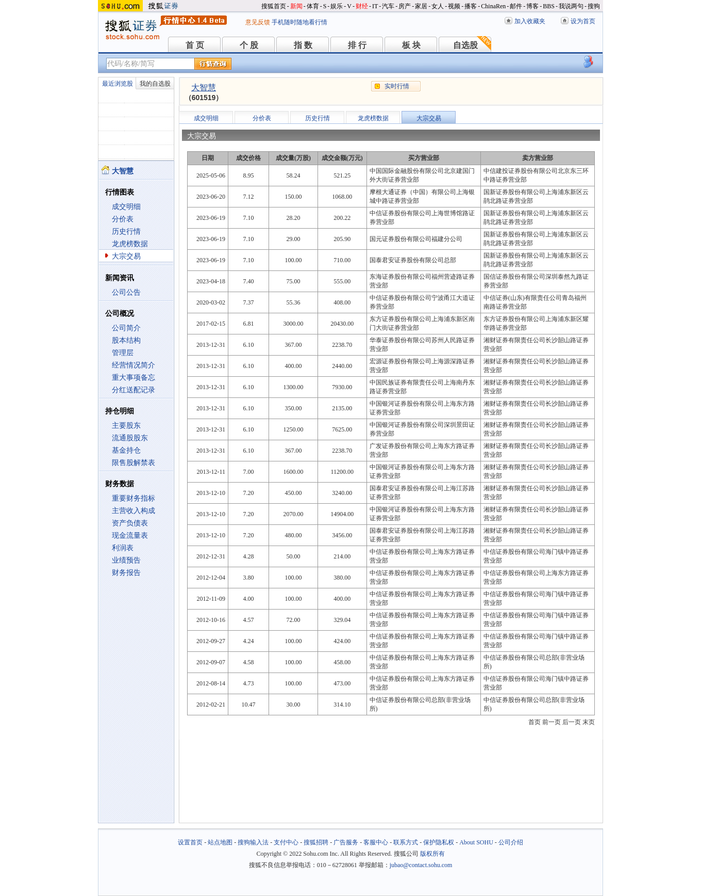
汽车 (388, 6)
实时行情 (397, 86)
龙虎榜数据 (130, 244)
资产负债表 (130, 523)
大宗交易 (126, 256)
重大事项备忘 (133, 377)
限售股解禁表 (133, 463)
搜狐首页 (273, 6)
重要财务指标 (133, 498)
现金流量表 (130, 535)
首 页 (195, 45)
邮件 (516, 6)
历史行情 (126, 231)
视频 (454, 6)
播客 (470, 6)
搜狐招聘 (316, 842)
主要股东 (126, 425)
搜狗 (594, 6)
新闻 (296, 6)
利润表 (122, 548)
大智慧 (203, 87)
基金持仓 (126, 450)
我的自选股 (155, 83)
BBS (549, 6)
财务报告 (126, 573)
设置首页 (190, 842)
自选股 (465, 45)
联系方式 (405, 842)
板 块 (411, 45)
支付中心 (286, 842)
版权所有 (432, 853)
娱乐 (336, 6)
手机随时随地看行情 (299, 22)
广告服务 (345, 842)
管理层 (122, 353)
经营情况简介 (133, 365)
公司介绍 (510, 842)
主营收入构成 (133, 511)
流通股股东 (130, 438)
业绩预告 (126, 560)
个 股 (249, 45)
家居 (421, 6)
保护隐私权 (438, 842)
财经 (362, 6)
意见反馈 (257, 22)
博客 (532, 6)
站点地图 (220, 842)
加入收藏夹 (529, 21)
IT (375, 6)
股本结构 (126, 340)
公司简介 (126, 328)
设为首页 (583, 21)
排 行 (357, 45)
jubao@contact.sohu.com (421, 865)
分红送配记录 (133, 390)
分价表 (122, 219)
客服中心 (375, 842)
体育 (313, 6)
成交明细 (126, 207)
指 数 (303, 45)
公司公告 (126, 292)
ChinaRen (493, 6)
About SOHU (476, 842)
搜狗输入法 (253, 842)
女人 (437, 6)
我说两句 (571, 6)
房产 (404, 6)
